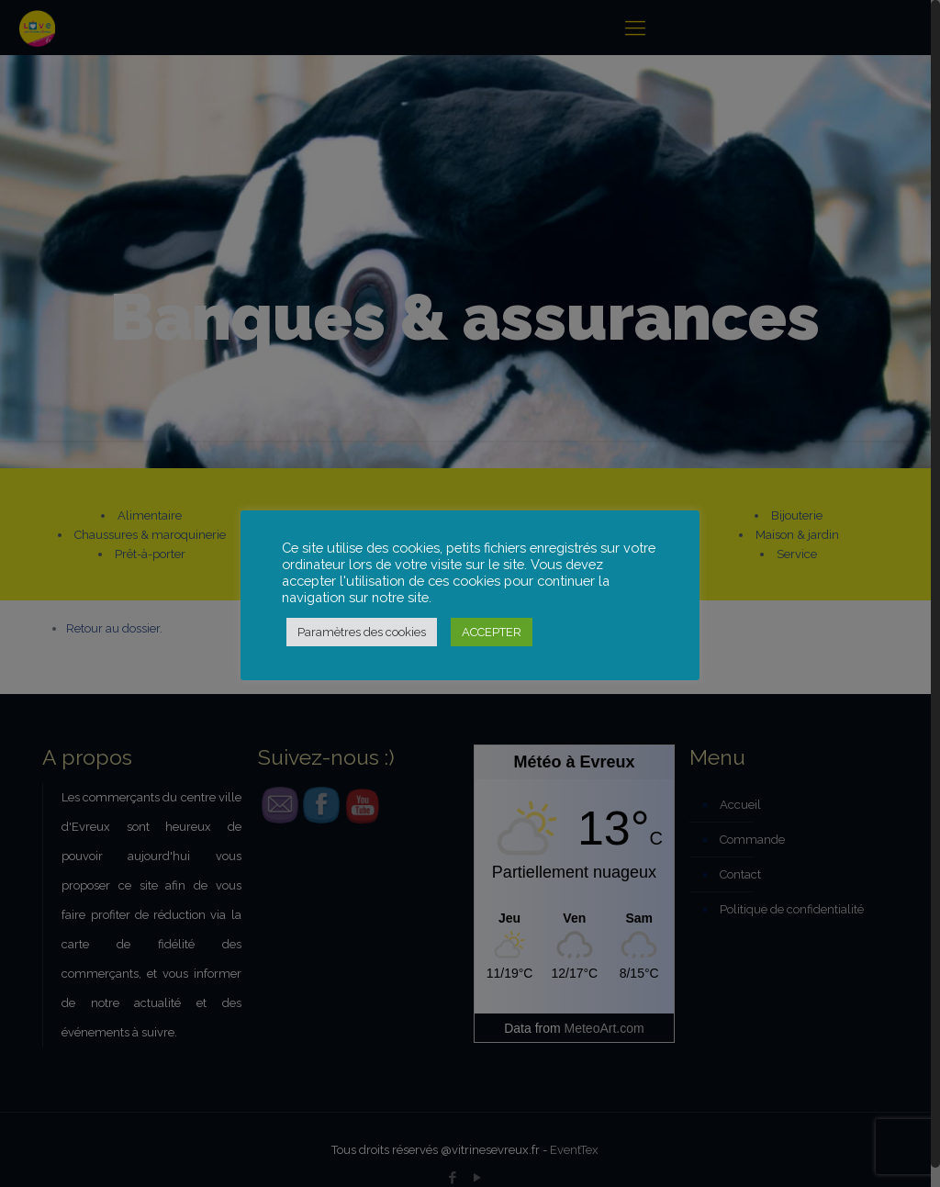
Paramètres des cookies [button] (361, 632)
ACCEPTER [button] (491, 632)
